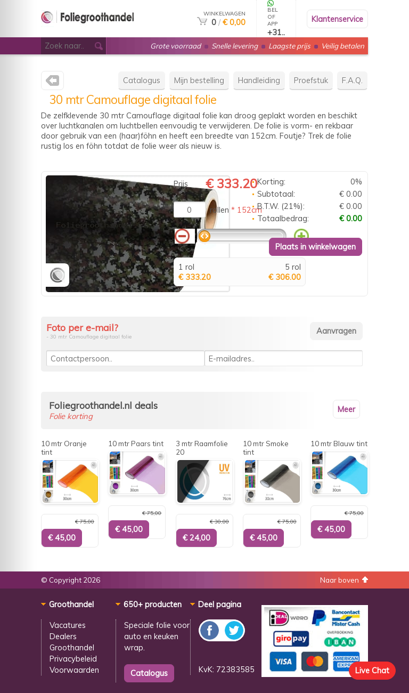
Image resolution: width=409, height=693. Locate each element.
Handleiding (259, 80)
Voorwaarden (74, 670)
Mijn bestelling (199, 80)
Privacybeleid (73, 659)
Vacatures (68, 625)
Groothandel (72, 647)
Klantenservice (337, 19)
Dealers (63, 636)
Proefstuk (311, 80)
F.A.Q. (352, 80)
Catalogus (141, 80)
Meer (346, 409)
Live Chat (372, 670)
